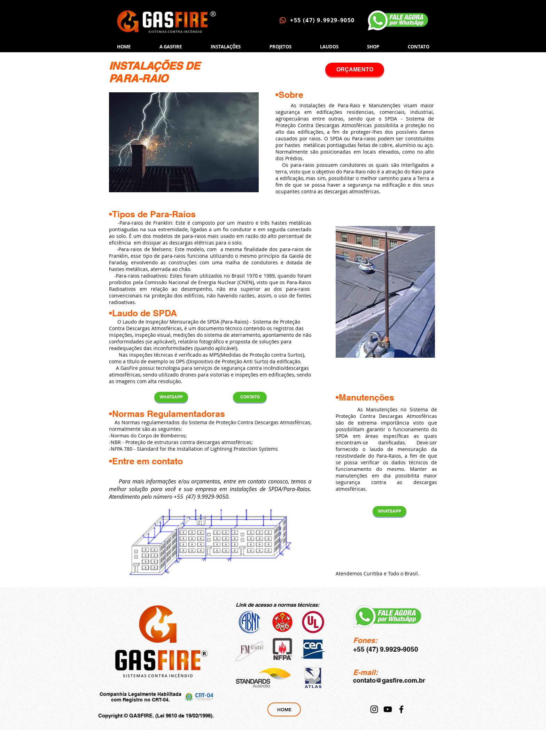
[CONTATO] (250, 397)
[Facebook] (401, 709)
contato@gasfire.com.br (389, 680)
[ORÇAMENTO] (354, 70)
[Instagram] (374, 709)
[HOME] (284, 709)
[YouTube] (388, 709)
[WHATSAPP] (171, 397)
